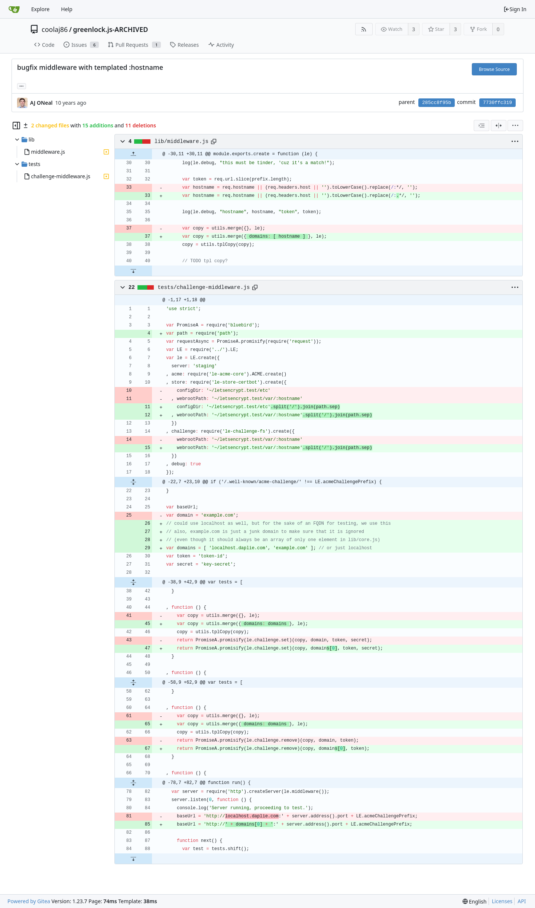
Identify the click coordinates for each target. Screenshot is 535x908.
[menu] (515, 125)
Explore (40, 9)
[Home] (14, 9)
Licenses (502, 901)
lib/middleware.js (181, 141)
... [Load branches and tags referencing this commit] (21, 85)
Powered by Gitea (28, 901)
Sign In (514, 9)
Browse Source (494, 69)
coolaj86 (55, 29)
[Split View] (498, 125)
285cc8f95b (436, 102)
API (522, 901)
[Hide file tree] (16, 125)
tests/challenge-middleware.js (204, 287)
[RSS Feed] (364, 29)
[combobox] (481, 125)
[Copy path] (213, 141)
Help (66, 9)
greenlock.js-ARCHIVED (110, 29)
